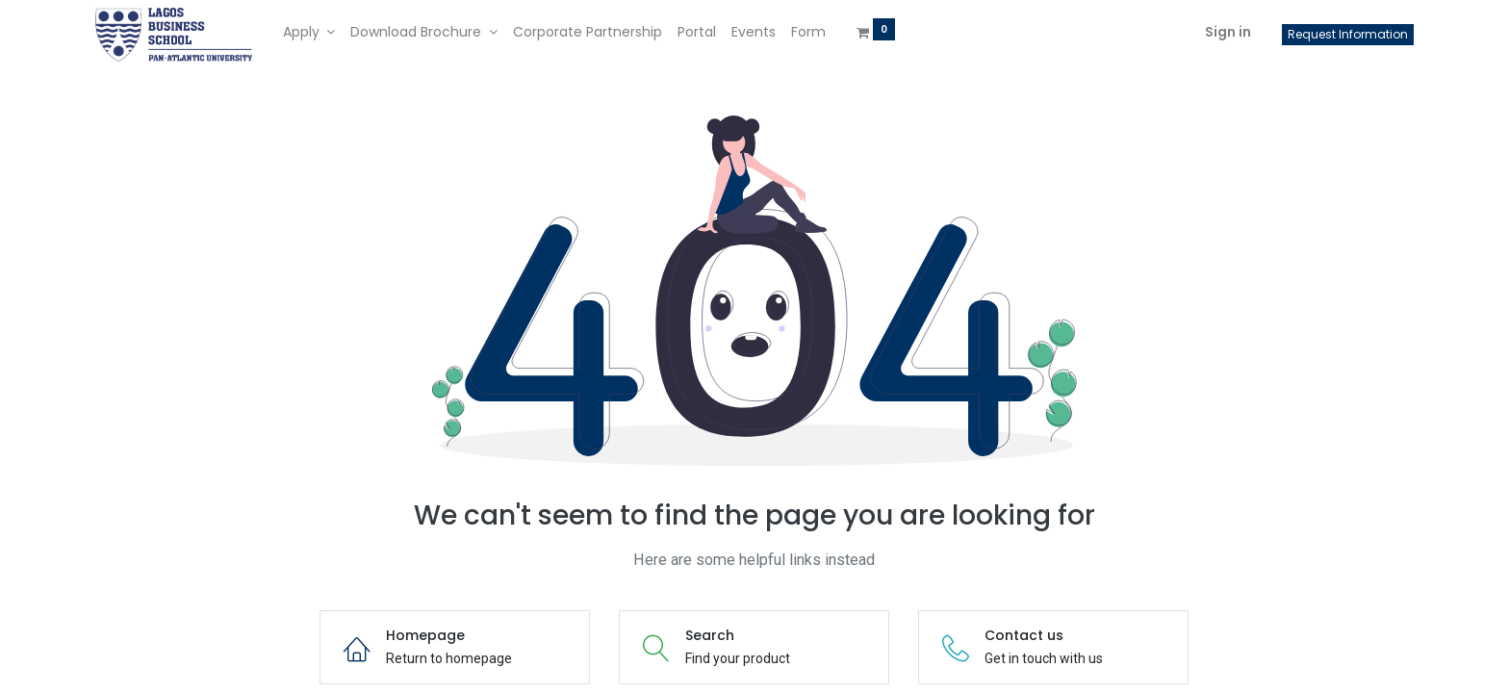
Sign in (1228, 31)
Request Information (1348, 34)
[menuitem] (587, 32)
